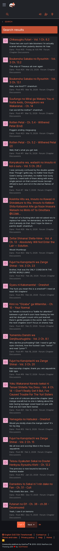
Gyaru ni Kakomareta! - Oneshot (29, 284)
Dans (11, 49)
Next (31, 524)
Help (40, 537)
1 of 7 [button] (21, 524)
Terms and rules (9, 537)
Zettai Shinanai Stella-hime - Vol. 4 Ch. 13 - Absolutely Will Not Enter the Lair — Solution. (32, 242)
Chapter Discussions (19, 52)
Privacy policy (27, 537)
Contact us (41, 534)
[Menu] (4, 5)
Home (49, 537)
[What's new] (52, 14)
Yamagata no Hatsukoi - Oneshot (29, 419)
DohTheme (23, 547)
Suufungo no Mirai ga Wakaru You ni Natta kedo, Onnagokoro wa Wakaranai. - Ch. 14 (31, 102)
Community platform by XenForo (27, 544)
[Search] (7, 14)
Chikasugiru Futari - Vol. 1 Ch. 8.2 (29, 39)
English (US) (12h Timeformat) (17, 534)
